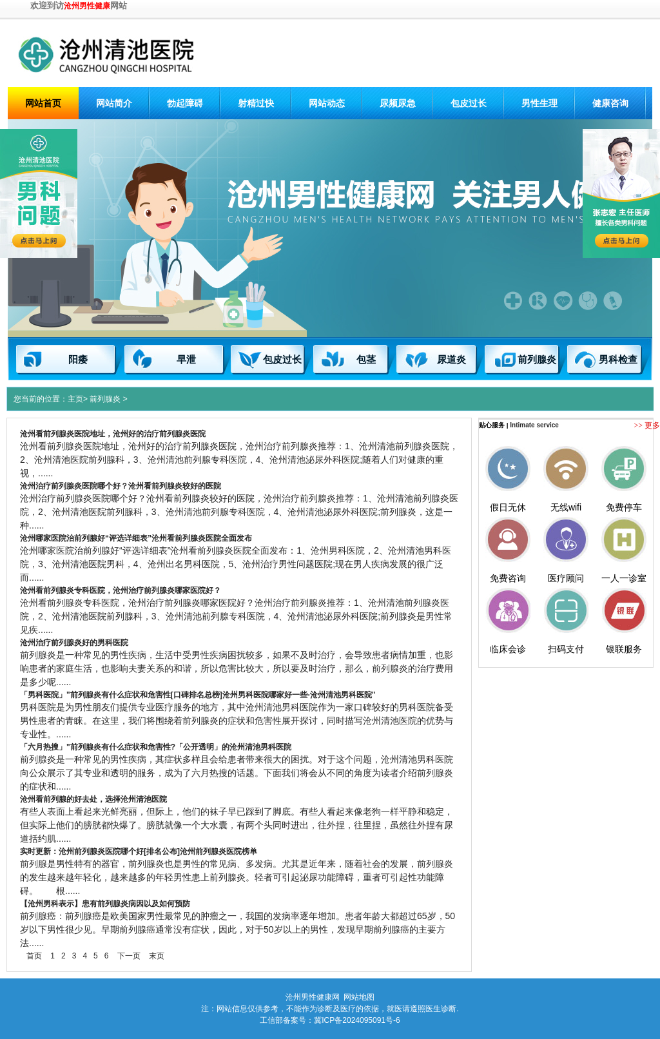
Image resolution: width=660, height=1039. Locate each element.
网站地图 (359, 997)
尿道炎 (451, 359)
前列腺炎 (537, 359)
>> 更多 (647, 425)
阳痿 (78, 359)
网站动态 (327, 103)
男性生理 (539, 103)
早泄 (186, 359)
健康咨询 (610, 103)
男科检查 (618, 359)
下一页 (129, 955)
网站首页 (43, 103)
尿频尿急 (398, 103)
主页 (75, 398)
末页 (156, 955)
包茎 (366, 359)
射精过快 (256, 103)
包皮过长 (469, 103)
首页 (34, 955)
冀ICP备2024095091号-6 (357, 1020)
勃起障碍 (185, 103)
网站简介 (114, 103)
